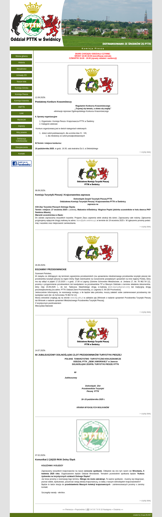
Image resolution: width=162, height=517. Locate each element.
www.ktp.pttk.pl (76, 298)
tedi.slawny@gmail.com (119, 287)
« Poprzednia (79, 509)
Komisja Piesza (93, 48)
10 (101, 509)
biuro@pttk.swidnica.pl (86, 220)
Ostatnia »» (118, 509)
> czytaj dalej (145, 152)
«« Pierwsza (68, 509)
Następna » (108, 509)
